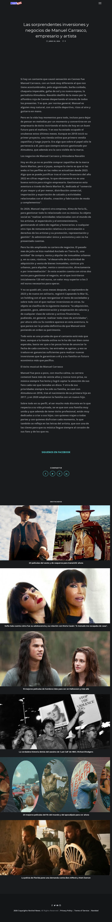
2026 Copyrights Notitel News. (27, 910)
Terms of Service (81, 910)
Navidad (94, 910)
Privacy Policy (66, 910)
